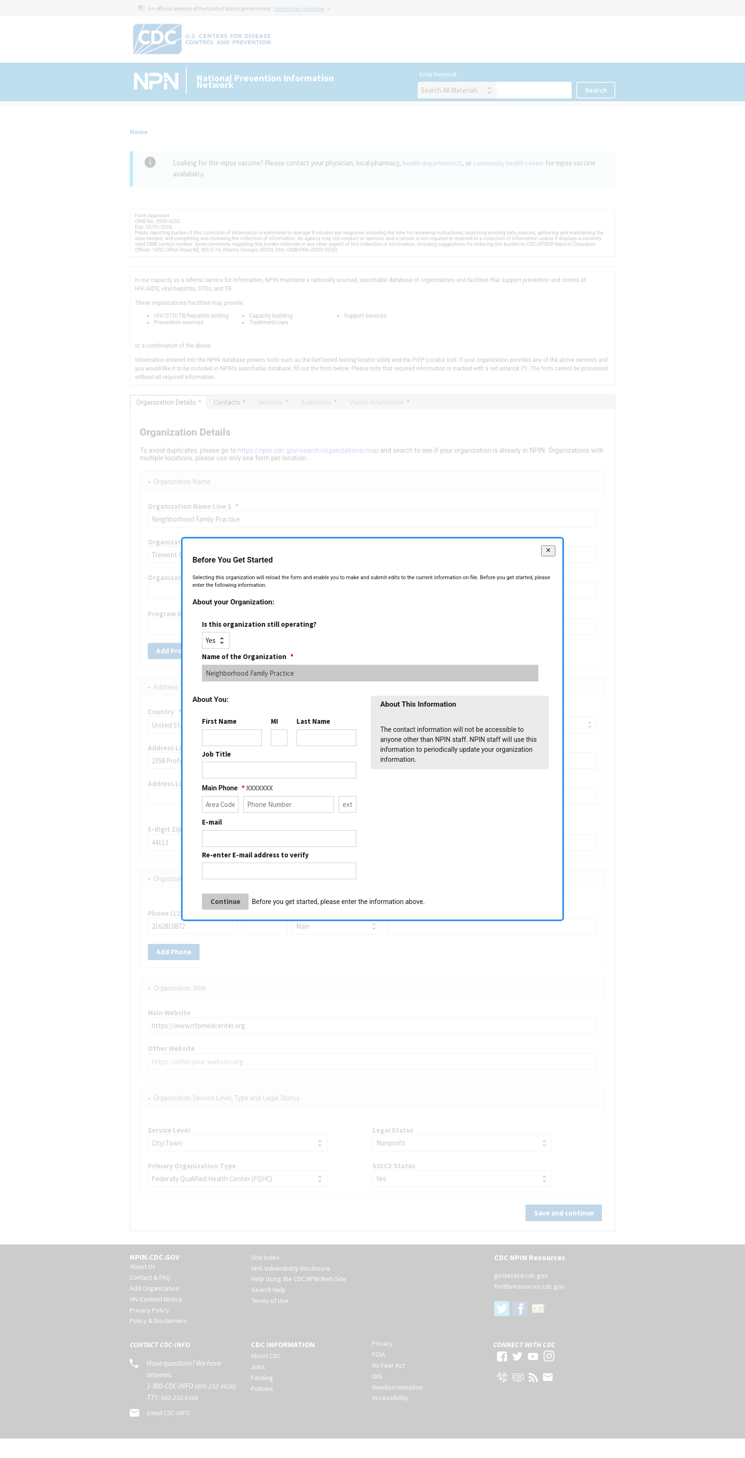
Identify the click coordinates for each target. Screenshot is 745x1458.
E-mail (212, 821)
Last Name (313, 721)
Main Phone (237, 788)
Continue (225, 901)
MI (274, 721)
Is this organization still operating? (259, 624)
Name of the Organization (248, 656)
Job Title (216, 753)
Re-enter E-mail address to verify (255, 854)
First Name (219, 721)
